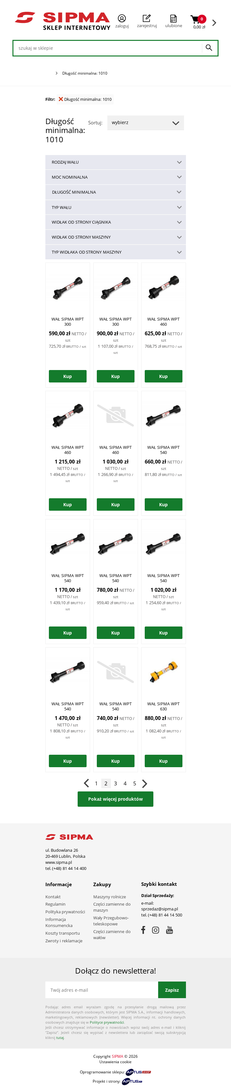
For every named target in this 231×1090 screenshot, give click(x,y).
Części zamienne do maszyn (112, 907)
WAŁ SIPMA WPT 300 (67, 321)
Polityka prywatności (65, 912)
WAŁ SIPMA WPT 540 (163, 449)
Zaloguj (122, 21)
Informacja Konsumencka (59, 922)
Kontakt (53, 897)
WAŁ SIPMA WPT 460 (163, 321)
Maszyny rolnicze (109, 897)
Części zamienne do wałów (112, 934)
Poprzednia (87, 783)
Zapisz (172, 990)
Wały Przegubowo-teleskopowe (111, 921)
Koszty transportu (62, 933)
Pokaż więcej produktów (115, 799)
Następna (144, 783)
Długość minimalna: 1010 (85, 99)
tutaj (60, 1037)
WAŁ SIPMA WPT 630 (163, 706)
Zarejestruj (147, 21)
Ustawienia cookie (115, 1061)
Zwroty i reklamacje (63, 941)
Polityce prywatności (107, 1022)
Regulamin (55, 904)
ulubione (173, 25)
